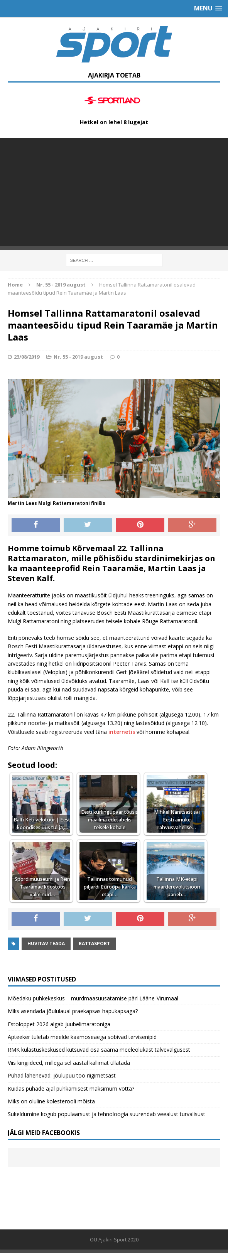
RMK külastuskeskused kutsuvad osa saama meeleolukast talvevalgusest (99, 1049)
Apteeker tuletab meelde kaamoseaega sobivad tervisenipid (82, 1037)
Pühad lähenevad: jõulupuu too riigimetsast (62, 1075)
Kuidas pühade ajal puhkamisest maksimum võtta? (71, 1088)
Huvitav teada (46, 943)
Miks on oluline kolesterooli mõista (51, 1101)
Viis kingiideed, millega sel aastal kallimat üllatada (69, 1062)
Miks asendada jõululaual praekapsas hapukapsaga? (73, 1011)
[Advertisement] (114, 192)
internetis (121, 731)
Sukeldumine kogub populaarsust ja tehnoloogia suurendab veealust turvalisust (106, 1114)
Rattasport (94, 943)
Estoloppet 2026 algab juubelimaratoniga (59, 1024)
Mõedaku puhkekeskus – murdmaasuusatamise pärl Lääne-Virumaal (93, 998)
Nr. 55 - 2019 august (78, 356)
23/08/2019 (26, 356)
